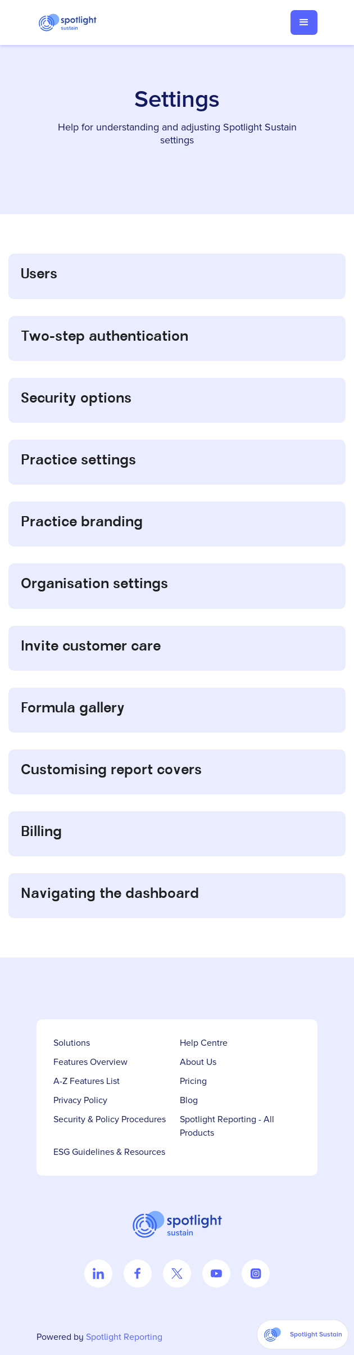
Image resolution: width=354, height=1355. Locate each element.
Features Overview (90, 1062)
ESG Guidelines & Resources (109, 1152)
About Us (198, 1062)
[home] (73, 22)
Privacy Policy (80, 1100)
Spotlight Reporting (124, 1337)
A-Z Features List (86, 1081)
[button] (304, 22)
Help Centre (204, 1043)
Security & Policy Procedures (109, 1119)
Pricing (193, 1081)
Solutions (71, 1043)
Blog (189, 1100)
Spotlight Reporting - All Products (227, 1126)
